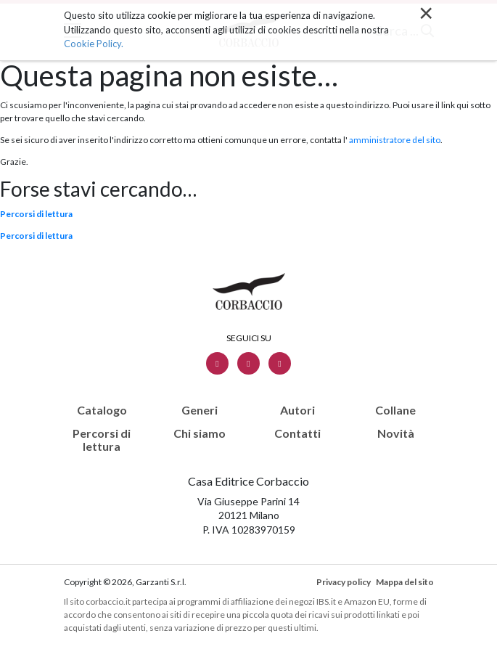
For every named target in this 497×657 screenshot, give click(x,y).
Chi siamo (199, 433)
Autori (297, 410)
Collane (395, 410)
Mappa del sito (405, 581)
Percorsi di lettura (36, 213)
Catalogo (102, 410)
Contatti (297, 433)
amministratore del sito (394, 139)
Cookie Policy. (93, 43)
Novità (395, 433)
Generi (199, 410)
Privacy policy (343, 581)
